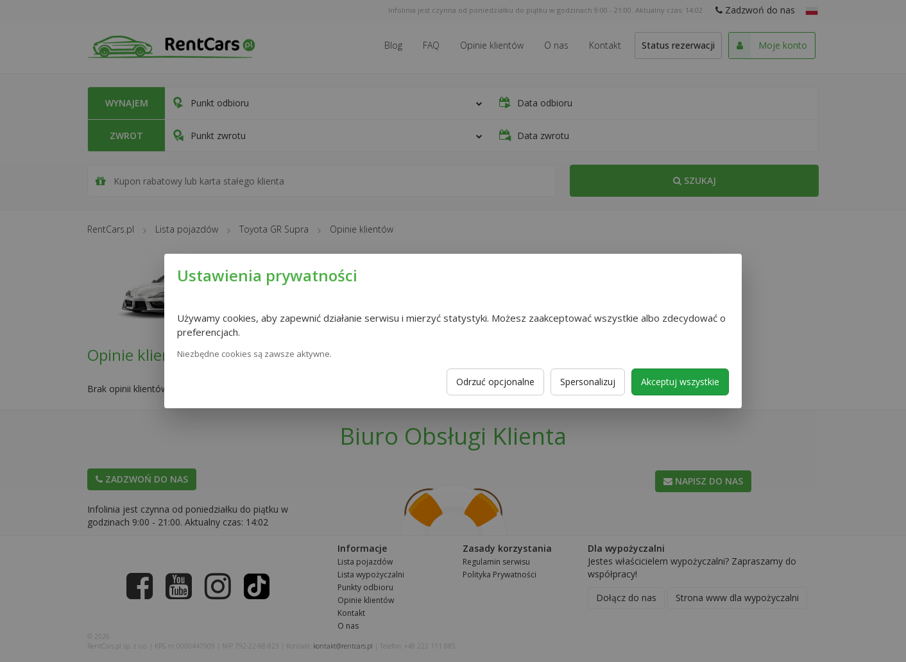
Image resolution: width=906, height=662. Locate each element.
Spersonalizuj (587, 382)
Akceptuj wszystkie (680, 382)
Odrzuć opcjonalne (495, 382)
